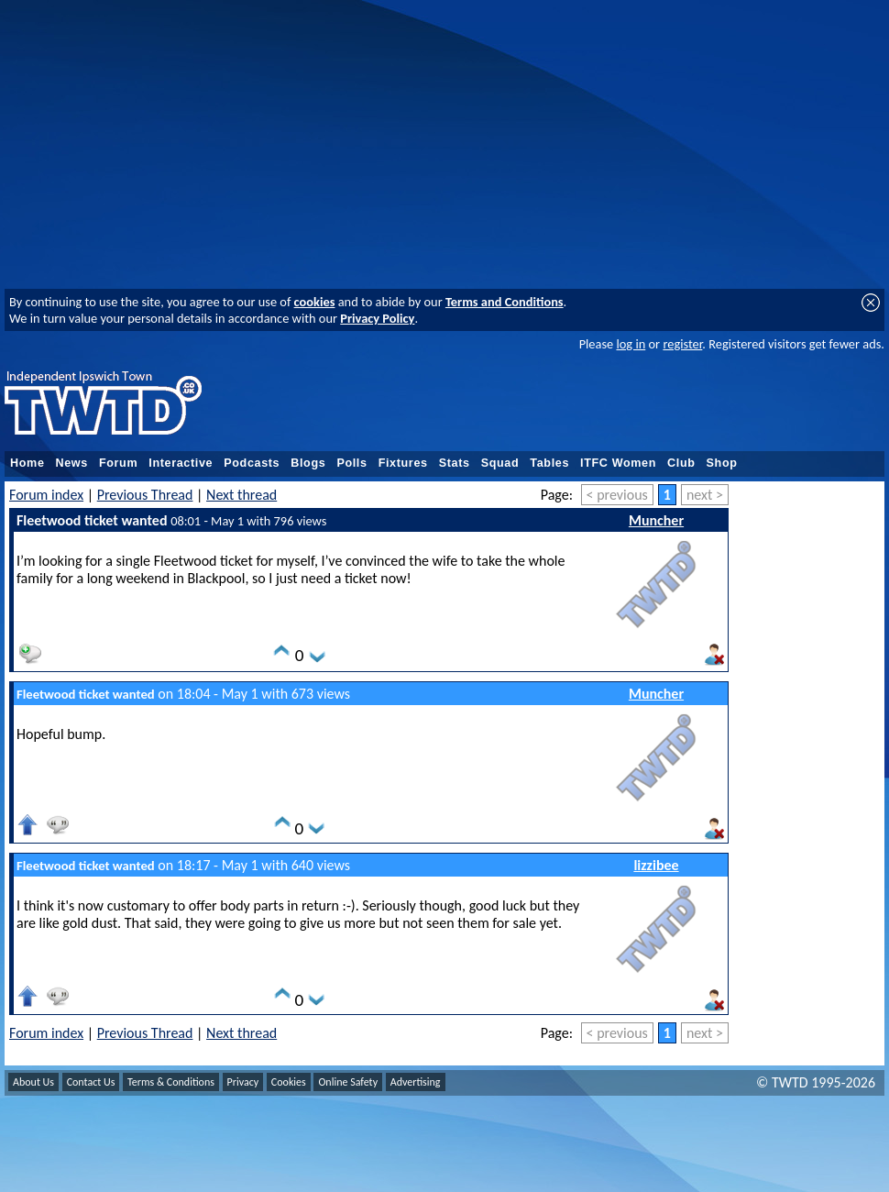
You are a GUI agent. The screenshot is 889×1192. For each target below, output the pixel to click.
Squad (500, 463)
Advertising (415, 1082)
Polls (351, 463)
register (682, 344)
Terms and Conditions (504, 301)
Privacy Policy (377, 318)
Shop (722, 463)
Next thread (241, 494)
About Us (33, 1082)
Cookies (288, 1082)
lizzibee (655, 865)
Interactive (180, 463)
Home (27, 463)
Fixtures (403, 463)
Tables (549, 463)
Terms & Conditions (170, 1082)
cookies (314, 301)
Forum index (46, 494)
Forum (118, 463)
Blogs (308, 463)
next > (704, 494)
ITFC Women (618, 463)
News (72, 463)
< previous (617, 494)
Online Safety (348, 1082)
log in (630, 344)
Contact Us (91, 1082)
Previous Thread (145, 494)
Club (681, 463)
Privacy (243, 1082)
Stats (454, 463)
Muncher (656, 520)
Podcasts (252, 463)
